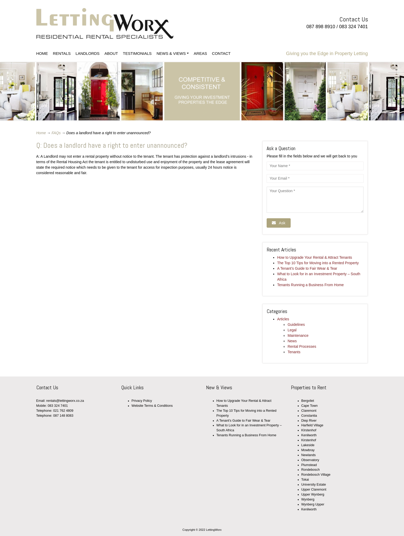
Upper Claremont (313, 489)
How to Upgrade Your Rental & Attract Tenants (314, 257)
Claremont (309, 411)
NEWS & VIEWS (171, 53)
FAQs (56, 133)
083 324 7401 (353, 26)
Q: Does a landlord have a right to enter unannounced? (111, 145)
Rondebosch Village (316, 474)
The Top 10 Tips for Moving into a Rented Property (318, 263)
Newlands (308, 455)
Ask (278, 223)
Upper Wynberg (312, 494)
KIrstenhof (308, 430)
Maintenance (298, 335)
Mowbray (308, 450)
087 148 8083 (63, 415)
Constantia (309, 415)
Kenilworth (309, 435)
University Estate (313, 484)
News (292, 341)
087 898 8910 (320, 26)
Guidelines (296, 324)
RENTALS (62, 53)
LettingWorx (119, 23)
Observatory (310, 460)
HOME (42, 53)
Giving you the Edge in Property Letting (327, 53)
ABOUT (111, 53)
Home (41, 133)
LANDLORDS (87, 53)
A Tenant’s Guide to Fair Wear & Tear (307, 268)
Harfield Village (312, 425)
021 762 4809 (63, 411)
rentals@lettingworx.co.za (65, 401)
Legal (292, 330)
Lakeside (307, 445)
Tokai (305, 479)
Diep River (309, 420)
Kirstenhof (308, 440)
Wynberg (307, 499)
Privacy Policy (142, 401)
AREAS (200, 53)
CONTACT (221, 53)
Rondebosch (310, 470)
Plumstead (309, 465)
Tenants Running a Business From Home (310, 285)
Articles (283, 319)
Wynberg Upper (312, 504)
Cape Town (309, 406)
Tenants (294, 352)
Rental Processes (302, 346)
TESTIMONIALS (137, 53)
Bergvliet (307, 401)
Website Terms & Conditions (152, 406)
